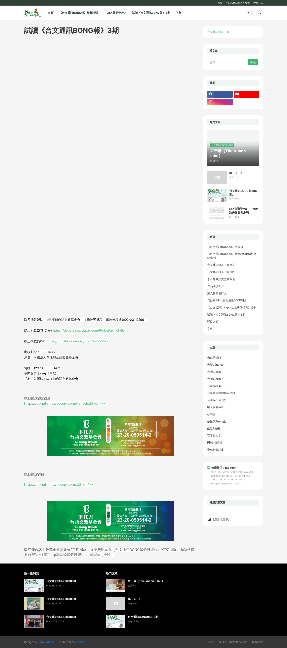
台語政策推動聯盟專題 (221, 393)
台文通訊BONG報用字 (221, 264)
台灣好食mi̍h (215, 378)
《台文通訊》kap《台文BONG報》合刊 (232, 307)
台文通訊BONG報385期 (61, 599)
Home (210, 642)
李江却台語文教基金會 (238, 2)
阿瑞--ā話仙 (214, 442)
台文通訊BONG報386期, (243, 192)
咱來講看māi (215, 407)
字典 (178, 12)
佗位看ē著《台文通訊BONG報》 (227, 300)
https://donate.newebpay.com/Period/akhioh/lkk (89, 330)
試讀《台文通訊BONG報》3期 (151, 12)
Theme (80, 642)
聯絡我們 (257, 642)
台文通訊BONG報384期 (61, 617)
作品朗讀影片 (215, 286)
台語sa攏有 (214, 386)
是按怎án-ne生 (216, 421)
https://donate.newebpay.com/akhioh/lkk (77, 341)
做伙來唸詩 (214, 357)
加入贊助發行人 (117, 12)
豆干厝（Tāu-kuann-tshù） (146, 581)
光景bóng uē (215, 364)
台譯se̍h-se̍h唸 (216, 400)
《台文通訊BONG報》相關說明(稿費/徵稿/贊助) (231, 255)
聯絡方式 (258, 2)
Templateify (46, 642)
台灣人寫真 (214, 371)
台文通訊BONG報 (218, 31)
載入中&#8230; (87, 173)
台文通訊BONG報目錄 (221, 272)
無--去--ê (235, 173)
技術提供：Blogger (221, 467)
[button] (249, 13)
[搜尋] (228, 62)
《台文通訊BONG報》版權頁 (225, 246)
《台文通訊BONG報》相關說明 (78, 12)
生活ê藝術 (213, 428)
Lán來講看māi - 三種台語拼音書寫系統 (244, 210)
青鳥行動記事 (215, 449)
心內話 (211, 414)
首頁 (220, 2)
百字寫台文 (214, 435)
